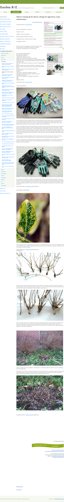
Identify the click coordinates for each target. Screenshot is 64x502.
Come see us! (3, 190)
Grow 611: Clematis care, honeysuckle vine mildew (6, 160)
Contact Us (59, 12)
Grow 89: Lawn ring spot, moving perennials (8, 119)
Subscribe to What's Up (5, 193)
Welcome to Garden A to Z (17, 7)
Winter (2, 57)
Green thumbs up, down (5, 26)
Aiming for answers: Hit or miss (7, 36)
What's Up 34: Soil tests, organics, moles (8, 67)
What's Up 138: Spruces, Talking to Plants (8, 83)
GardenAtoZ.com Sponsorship (58, 456)
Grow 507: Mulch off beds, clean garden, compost (8, 134)
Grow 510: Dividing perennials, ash (8, 141)
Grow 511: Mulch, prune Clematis (8, 143)
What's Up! (16, 12)
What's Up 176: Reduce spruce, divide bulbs (7, 95)
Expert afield (2, 46)
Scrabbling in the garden (5, 43)
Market (37, 12)
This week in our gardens (5, 24)
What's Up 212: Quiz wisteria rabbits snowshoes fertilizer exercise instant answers (7, 105)
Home (5, 12)
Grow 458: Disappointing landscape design (8, 131)
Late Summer (3, 177)
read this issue (29, 24)
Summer (2, 175)
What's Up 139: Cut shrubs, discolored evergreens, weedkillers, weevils (8, 86)
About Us (48, 12)
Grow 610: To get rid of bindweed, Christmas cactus (8, 157)
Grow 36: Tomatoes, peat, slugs (7, 113)
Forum (26, 12)
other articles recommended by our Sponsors (54, 451)
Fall (1, 181)
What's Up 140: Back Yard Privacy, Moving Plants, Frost (8, 90)
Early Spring (3, 61)
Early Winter (3, 55)
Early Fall (2, 179)
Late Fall (2, 183)
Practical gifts (19, 489)
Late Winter (3, 59)
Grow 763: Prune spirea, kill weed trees (8, 166)
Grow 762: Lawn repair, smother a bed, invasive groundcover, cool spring (8, 163)
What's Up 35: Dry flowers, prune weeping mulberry (8, 69)
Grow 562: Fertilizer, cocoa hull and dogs (8, 154)
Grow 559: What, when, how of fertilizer (7, 146)
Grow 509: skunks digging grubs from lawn (8, 139)
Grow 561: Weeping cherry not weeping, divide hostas (7, 152)
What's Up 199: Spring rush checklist (7, 100)
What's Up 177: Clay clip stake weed (8, 97)
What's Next (2, 188)
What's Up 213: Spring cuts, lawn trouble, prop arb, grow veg (8, 109)
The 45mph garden (4, 34)
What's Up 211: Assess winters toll (8, 102)
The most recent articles (5, 19)
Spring (2, 169)
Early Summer (3, 173)
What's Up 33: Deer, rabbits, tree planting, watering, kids (7, 64)
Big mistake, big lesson (5, 39)
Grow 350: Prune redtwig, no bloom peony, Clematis (7, 122)
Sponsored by (39, 22)
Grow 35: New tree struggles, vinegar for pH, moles (7, 111)
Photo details (3, 185)
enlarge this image (63, 49)
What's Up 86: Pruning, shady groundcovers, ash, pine (7, 75)
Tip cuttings (2, 29)
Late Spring (3, 171)
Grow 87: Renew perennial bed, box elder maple (8, 116)
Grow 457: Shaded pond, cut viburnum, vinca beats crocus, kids (7, 127)
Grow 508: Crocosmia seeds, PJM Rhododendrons (8, 137)
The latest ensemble (4, 53)
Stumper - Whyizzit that (5, 41)
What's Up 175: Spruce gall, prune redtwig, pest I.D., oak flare (8, 93)
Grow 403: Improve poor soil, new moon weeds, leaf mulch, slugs (8, 125)
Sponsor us (57, 453)
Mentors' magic (3, 31)
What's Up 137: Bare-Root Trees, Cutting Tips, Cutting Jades (7, 81)
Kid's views (2, 48)
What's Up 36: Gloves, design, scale (7, 72)
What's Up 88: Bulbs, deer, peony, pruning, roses (8, 78)
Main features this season (5, 21)
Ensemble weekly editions (6, 51)
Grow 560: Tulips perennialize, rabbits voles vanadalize (7, 149)
